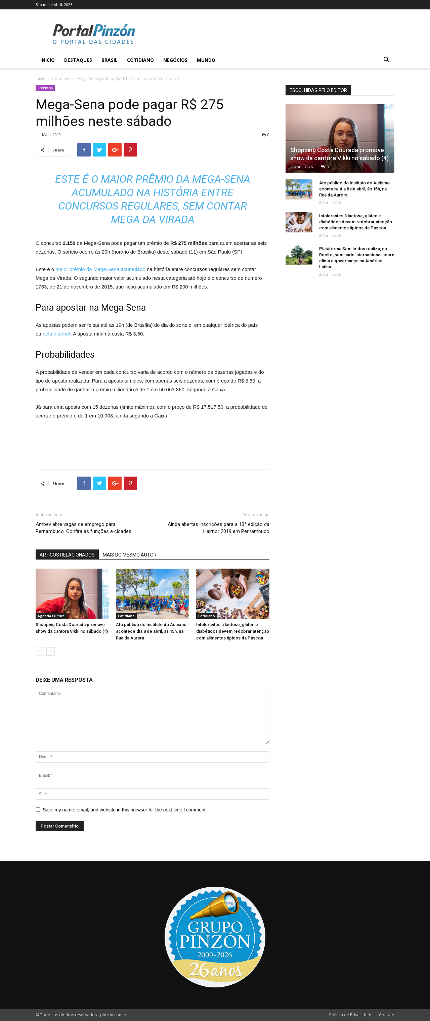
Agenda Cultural (52, 616)
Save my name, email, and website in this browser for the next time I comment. (125, 809)
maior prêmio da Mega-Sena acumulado (101, 269)
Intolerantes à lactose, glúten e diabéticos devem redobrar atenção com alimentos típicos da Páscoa (232, 631)
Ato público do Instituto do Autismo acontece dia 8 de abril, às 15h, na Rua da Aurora (151, 631)
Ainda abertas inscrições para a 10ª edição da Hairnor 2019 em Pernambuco (218, 527)
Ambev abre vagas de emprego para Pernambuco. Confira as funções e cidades (83, 527)
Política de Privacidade (351, 1015)
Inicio (47, 60)
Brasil (109, 60)
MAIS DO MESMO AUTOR (130, 555)
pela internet (57, 334)
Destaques (78, 60)
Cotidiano (140, 60)
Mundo (206, 60)
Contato (386, 1015)
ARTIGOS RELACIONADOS (67, 555)
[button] (386, 60)
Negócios (175, 60)
